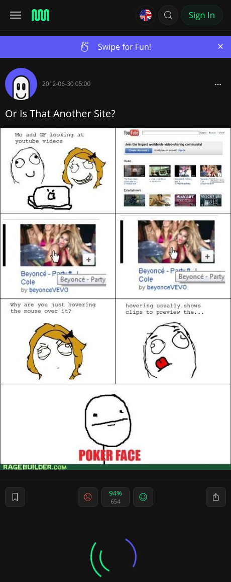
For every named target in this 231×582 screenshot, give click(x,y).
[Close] (220, 46)
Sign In (202, 15)
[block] (218, 84)
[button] (168, 15)
